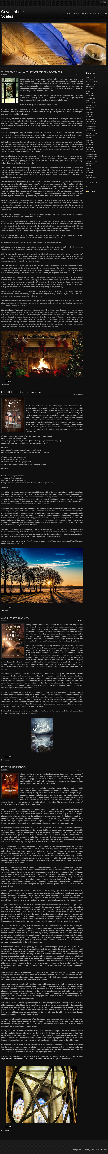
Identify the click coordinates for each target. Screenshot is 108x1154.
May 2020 (89, 142)
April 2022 (89, 93)
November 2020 (91, 128)
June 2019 (89, 168)
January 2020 (90, 152)
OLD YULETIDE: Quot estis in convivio (21, 392)
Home (69, 13)
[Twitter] (105, 3)
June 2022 (89, 89)
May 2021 (89, 114)
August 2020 (90, 135)
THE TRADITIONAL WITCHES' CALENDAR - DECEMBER (31, 72)
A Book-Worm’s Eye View (15, 618)
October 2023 (90, 79)
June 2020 (89, 140)
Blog (105, 13)
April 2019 (89, 173)
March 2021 (90, 119)
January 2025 (90, 77)
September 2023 (91, 82)
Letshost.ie (103, 1150)
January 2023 (90, 84)
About (76, 13)
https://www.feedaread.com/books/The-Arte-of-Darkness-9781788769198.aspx (29, 1059)
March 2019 (90, 175)
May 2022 (89, 91)
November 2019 (91, 156)
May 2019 (89, 170)
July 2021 (89, 110)
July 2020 (89, 138)
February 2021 (91, 121)
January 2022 (90, 100)
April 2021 (89, 117)
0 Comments (78, 75)
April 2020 (89, 145)
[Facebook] (101, 3)
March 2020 (90, 147)
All (87, 186)
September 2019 (91, 161)
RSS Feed (91, 191)
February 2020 (91, 149)
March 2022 (90, 96)
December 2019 (91, 154)
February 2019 (91, 177)
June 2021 (89, 112)
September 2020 (91, 133)
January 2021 (90, 124)
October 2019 (90, 159)
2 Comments (78, 620)
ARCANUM (86, 13)
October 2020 (90, 131)
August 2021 (90, 107)
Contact (96, 13)
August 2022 (90, 86)
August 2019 (90, 163)
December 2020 (91, 126)
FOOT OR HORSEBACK (13, 767)
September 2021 (91, 105)
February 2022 (91, 98)
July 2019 (89, 166)
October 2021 (90, 103)
